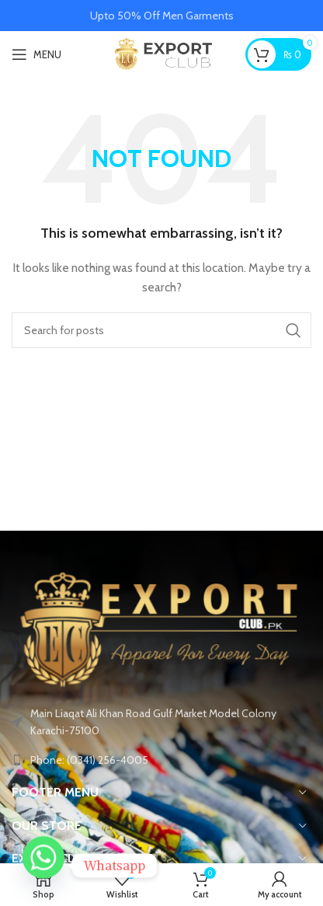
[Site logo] (162, 53)
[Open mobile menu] (36, 54)
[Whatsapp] (43, 866)
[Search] (161, 330)
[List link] (161, 759)
